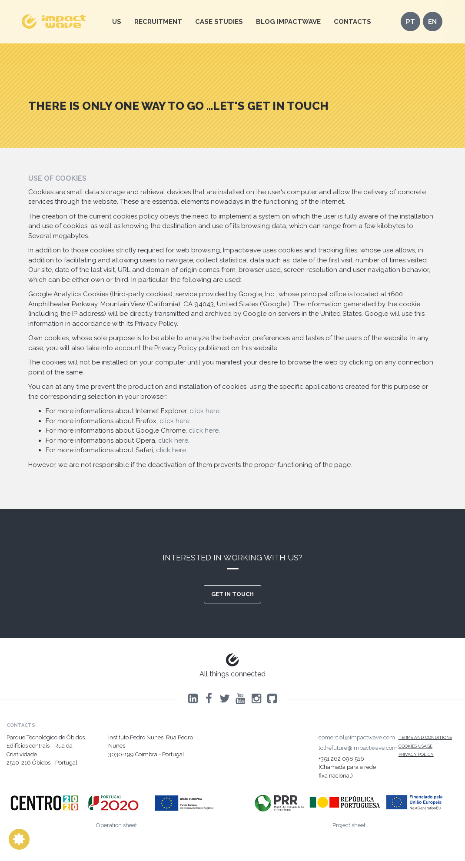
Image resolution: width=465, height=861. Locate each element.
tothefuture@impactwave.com (358, 748)
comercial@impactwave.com (357, 737)
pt (410, 22)
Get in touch (232, 594)
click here (204, 411)
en (432, 22)
